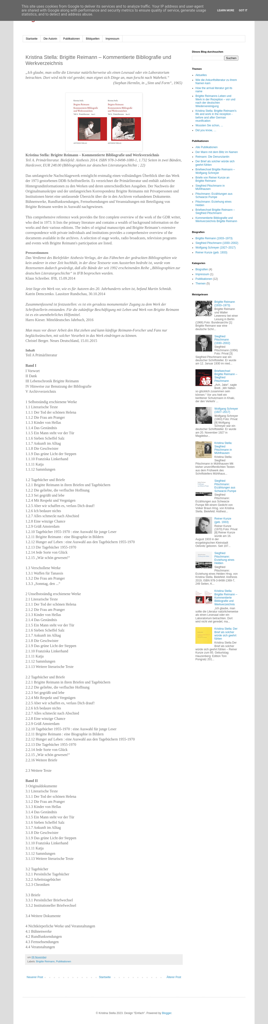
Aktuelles (201, 75)
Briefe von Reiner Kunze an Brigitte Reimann (212, 179)
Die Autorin (50, 38)
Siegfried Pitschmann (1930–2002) (216, 243)
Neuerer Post (35, 977)
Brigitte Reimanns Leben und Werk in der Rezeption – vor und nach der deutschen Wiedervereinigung (215, 101)
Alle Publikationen (206, 147)
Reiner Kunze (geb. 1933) (211, 252)
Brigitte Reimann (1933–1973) (214, 238)
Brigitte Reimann (45, 961)
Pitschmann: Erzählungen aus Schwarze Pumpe (213, 195)
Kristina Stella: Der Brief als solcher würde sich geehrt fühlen (225, 633)
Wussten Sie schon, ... (209, 125)
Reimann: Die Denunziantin (212, 156)
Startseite (32, 38)
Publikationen (71, 38)
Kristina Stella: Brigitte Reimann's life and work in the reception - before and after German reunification (215, 115)
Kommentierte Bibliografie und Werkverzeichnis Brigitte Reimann (216, 219)
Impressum (112, 38)
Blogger (166, 1013)
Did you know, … (205, 130)
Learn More (225, 10)
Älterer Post (173, 977)
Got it (243, 10)
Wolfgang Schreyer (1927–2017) (215, 247)
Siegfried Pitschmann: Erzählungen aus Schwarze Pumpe (225, 485)
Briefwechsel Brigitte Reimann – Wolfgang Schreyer (215, 171)
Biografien (201, 269)
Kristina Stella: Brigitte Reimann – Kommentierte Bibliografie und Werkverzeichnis (225, 597)
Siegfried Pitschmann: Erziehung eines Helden (224, 558)
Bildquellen (92, 38)
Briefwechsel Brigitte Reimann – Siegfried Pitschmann (215, 211)
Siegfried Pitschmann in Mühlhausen (210, 187)
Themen (200, 283)
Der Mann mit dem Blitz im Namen (216, 152)
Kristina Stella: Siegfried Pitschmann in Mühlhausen (223, 448)
